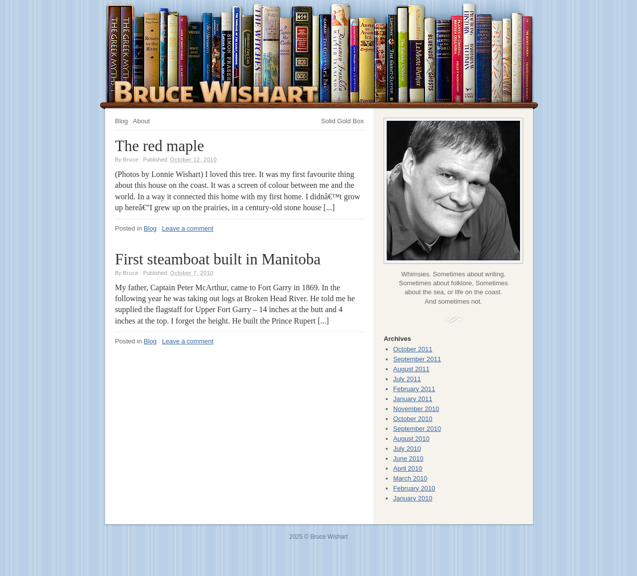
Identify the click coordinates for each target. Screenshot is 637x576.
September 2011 (417, 359)
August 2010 (411, 438)
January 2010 (412, 498)
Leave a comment (187, 228)
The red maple (159, 146)
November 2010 (416, 408)
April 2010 (408, 468)
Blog (121, 121)
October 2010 (412, 418)
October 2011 (412, 349)
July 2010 (407, 448)
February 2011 (414, 389)
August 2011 (411, 369)
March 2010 (410, 478)
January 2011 (412, 399)
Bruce (131, 160)
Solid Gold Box (342, 121)
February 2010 (414, 488)
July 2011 (407, 379)
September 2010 (417, 428)
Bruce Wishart (216, 91)
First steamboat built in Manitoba (217, 259)
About (141, 121)
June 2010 (408, 458)
